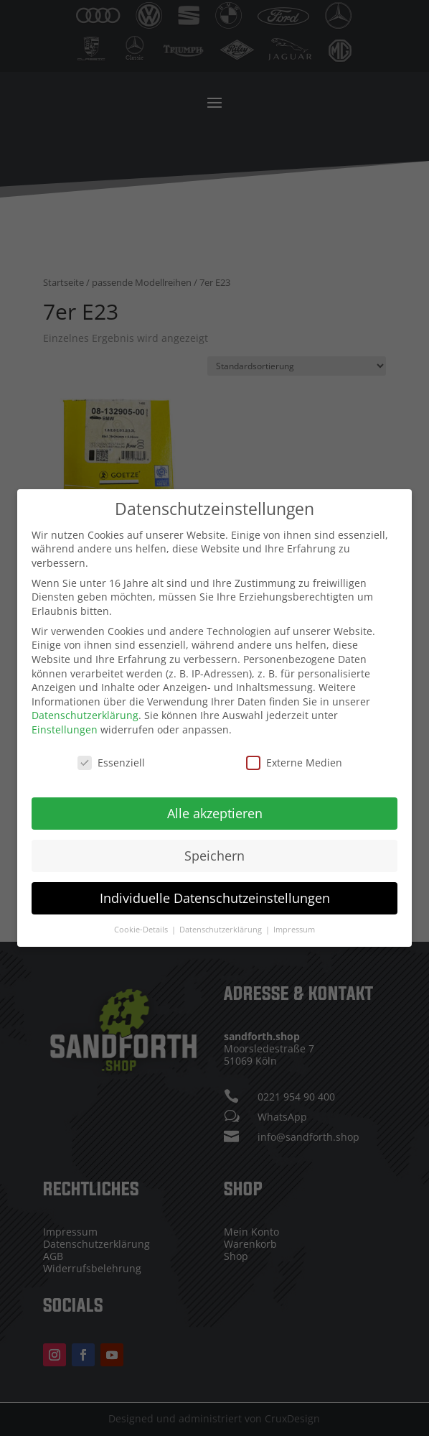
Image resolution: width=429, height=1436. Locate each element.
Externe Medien (294, 761)
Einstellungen (65, 728)
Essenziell (111, 761)
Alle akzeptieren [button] (215, 811)
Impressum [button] (294, 928)
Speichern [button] (214, 854)
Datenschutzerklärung (85, 714)
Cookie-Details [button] (142, 928)
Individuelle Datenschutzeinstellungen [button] (215, 896)
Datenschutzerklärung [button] (221, 928)
